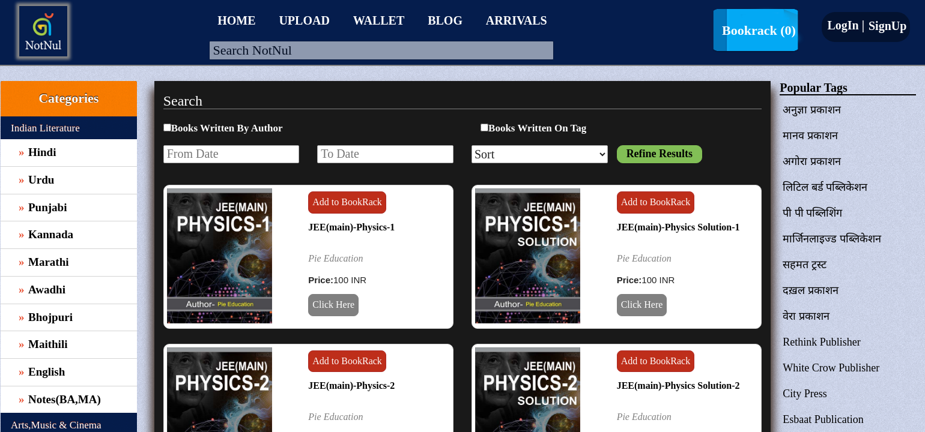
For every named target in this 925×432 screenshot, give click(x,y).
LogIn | (845, 25)
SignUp (886, 25)
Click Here (333, 304)
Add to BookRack (347, 202)
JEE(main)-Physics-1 (351, 227)
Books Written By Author (227, 128)
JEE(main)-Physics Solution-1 (678, 227)
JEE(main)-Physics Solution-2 (678, 385)
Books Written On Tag (537, 128)
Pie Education (335, 258)
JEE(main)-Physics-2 (351, 385)
